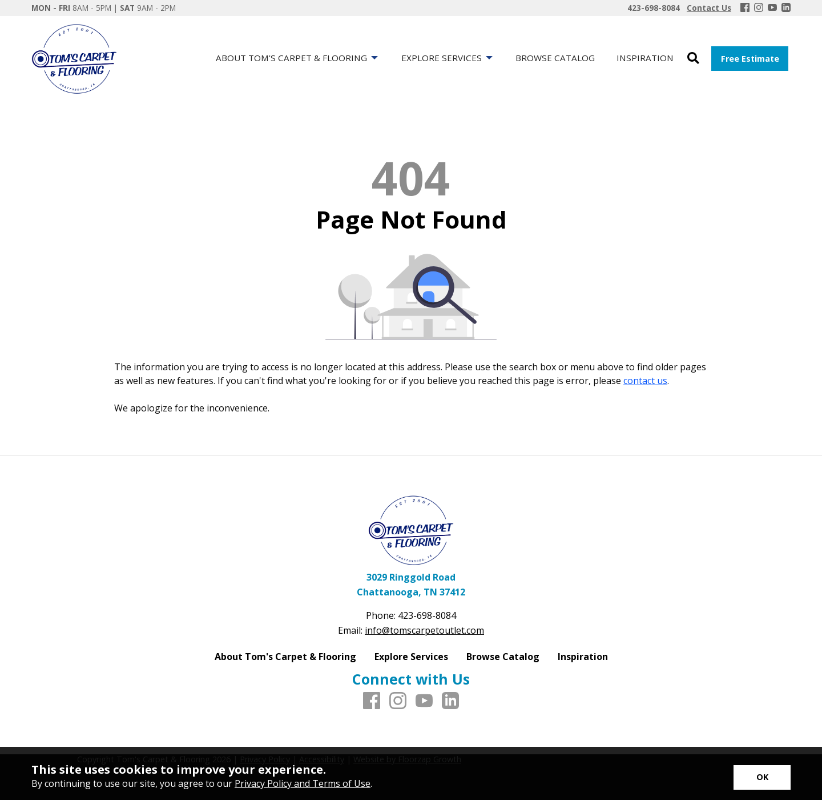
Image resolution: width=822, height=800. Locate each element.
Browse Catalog (502, 656)
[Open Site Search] (693, 58)
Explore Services (411, 656)
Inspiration (583, 656)
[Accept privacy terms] (762, 777)
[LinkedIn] (786, 8)
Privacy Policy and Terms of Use (302, 783)
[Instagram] (758, 8)
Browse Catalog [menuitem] (555, 57)
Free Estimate (750, 58)
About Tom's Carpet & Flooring (285, 656)
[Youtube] (772, 8)
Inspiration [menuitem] (645, 57)
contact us (645, 380)
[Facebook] (745, 8)
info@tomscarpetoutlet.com (424, 630)
